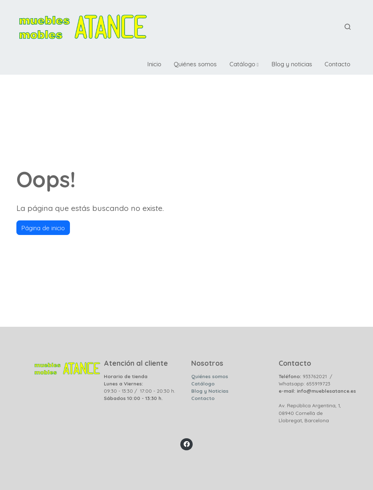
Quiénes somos (209, 376)
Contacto (203, 398)
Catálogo (203, 384)
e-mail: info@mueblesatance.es (317, 391)
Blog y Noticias (209, 391)
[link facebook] (186, 443)
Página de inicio (43, 228)
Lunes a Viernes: (123, 384)
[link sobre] (55, 366)
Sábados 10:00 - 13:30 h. (133, 398)
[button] (244, 64)
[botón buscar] (347, 26)
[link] (83, 27)
